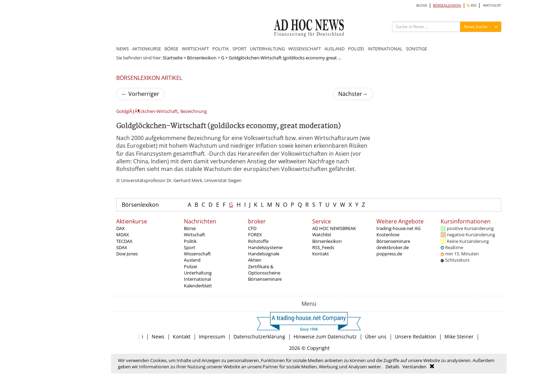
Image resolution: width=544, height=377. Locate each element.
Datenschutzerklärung (259, 336)
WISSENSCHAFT (304, 49)
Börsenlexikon (201, 58)
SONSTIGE (416, 49)
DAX (120, 228)
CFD (252, 228)
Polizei (190, 266)
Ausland (192, 260)
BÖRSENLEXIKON (447, 5)
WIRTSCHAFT (195, 49)
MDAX (122, 234)
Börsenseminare (265, 279)
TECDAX (124, 241)
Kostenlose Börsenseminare (393, 237)
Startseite (172, 58)
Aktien (254, 260)
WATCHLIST (492, 5)
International (197, 279)
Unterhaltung (198, 273)
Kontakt (320, 254)
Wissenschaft (197, 254)
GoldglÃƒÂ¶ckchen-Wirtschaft (147, 111)
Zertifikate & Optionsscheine (264, 269)
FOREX (255, 234)
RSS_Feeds (323, 247)
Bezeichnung (193, 111)
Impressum (212, 336)
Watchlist (321, 234)
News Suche (475, 27)
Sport (189, 247)
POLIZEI (356, 49)
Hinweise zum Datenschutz (325, 336)
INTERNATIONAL (385, 49)
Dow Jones (127, 254)
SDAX (121, 247)
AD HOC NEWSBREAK (334, 228)
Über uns (375, 336)
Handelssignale (263, 254)
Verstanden (414, 366)
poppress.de (389, 254)
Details (392, 366)
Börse (190, 228)
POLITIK (220, 49)
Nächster (353, 94)
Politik (190, 241)
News (158, 336)
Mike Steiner (459, 336)
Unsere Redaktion (415, 336)
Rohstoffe (258, 241)
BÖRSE (171, 49)
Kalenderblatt (198, 285)
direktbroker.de (392, 247)
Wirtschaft (194, 234)
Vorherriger (140, 94)
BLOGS (421, 5)
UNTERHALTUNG (267, 49)
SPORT (239, 49)
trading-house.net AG (398, 228)
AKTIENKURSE (146, 49)
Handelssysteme (265, 247)
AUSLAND (334, 49)
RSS (471, 5)
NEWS (122, 49)
